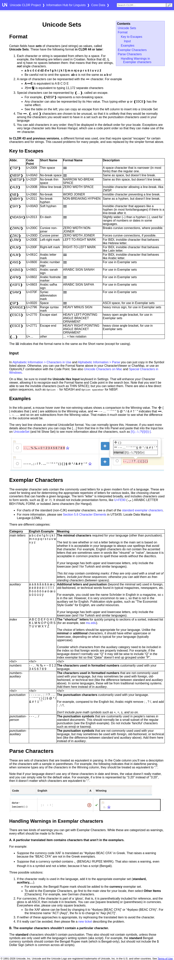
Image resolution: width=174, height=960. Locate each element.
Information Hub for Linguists (66, 5)
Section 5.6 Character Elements (84, 514)
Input (127, 41)
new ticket (85, 921)
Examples (127, 45)
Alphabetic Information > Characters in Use (41, 362)
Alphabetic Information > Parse (99, 362)
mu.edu (91, 623)
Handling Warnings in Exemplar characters (136, 60)
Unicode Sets (127, 28)
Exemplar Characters (132, 50)
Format (123, 32)
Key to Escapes (131, 36)
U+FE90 (120, 500)
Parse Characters (130, 54)
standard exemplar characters (142, 510)
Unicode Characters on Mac (103, 369)
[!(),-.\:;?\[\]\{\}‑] (141, 431)
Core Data (98, 5)
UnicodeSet (21, 431)
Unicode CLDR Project (25, 5)
